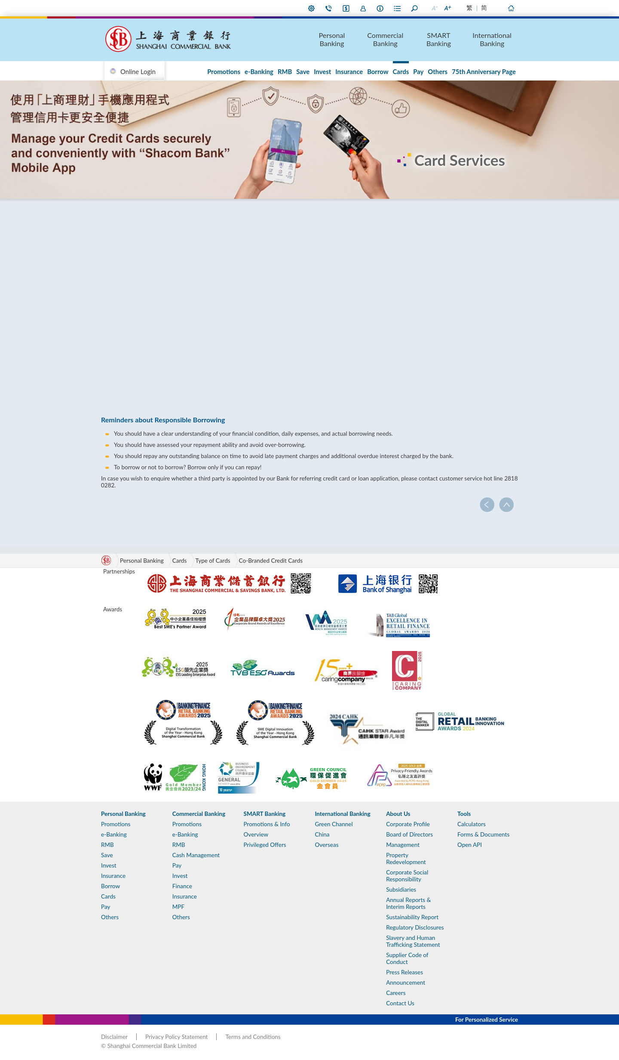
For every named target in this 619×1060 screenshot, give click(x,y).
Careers (395, 992)
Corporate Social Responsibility (407, 876)
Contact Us (328, 8)
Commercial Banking (385, 39)
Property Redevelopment (406, 858)
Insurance (349, 71)
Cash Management (196, 855)
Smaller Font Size (434, 8)
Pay (418, 71)
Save (303, 71)
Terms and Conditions (252, 1036)
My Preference (311, 8)
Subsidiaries (401, 889)
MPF (178, 906)
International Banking (492, 39)
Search (414, 8)
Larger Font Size (447, 8)
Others (437, 71)
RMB (285, 71)
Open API (469, 844)
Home (510, 8)
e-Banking (259, 71)
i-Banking (346, 8)
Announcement (405, 982)
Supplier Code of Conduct (407, 958)
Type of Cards (212, 560)
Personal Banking (332, 39)
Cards (401, 71)
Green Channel (333, 824)
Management (403, 844)
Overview (256, 834)
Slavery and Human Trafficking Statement (413, 941)
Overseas (326, 844)
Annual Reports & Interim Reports (408, 903)
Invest (322, 71)
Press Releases (404, 972)
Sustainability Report (412, 917)
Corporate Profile (408, 824)
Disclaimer (114, 1036)
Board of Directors (409, 834)
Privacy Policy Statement (176, 1036)
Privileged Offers (265, 844)
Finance (182, 886)
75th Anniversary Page (484, 71)
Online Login (138, 71)
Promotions (223, 71)
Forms (397, 8)
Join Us (363, 8)
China (322, 834)
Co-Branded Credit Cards (271, 560)
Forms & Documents (483, 834)
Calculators (471, 824)
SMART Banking (438, 39)
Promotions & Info (267, 824)
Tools (464, 813)
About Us (380, 8)
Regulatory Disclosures (415, 927)
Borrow (377, 71)
